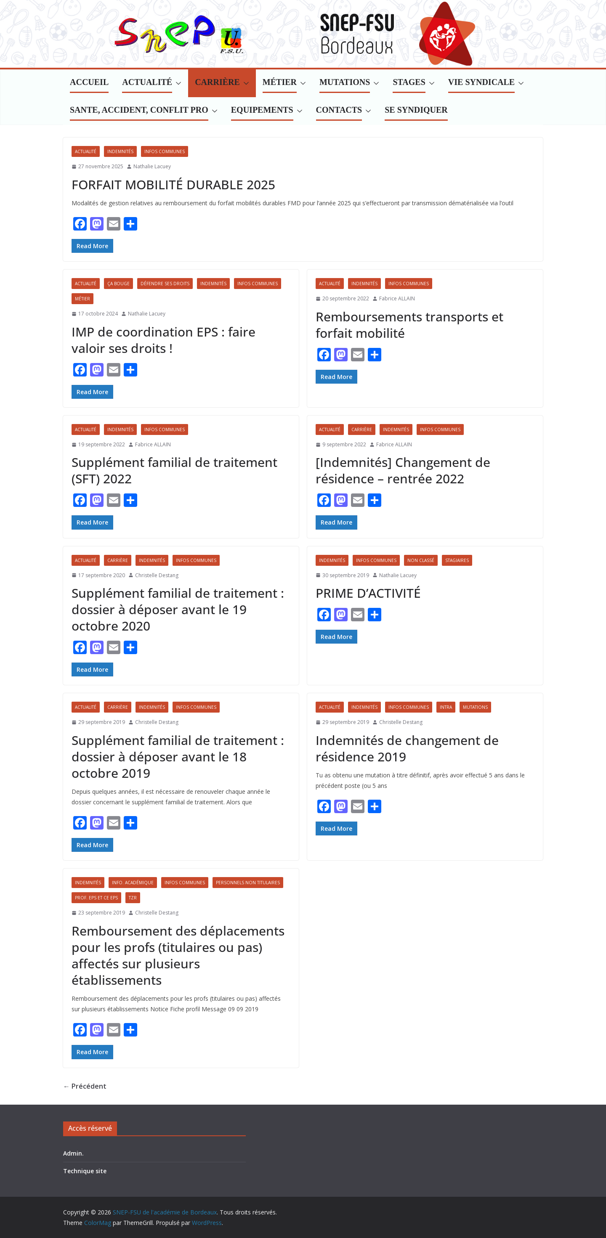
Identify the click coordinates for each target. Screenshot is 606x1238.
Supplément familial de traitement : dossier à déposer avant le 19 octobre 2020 (178, 609)
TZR (133, 898)
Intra (446, 707)
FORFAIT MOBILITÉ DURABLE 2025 (173, 184)
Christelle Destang (156, 575)
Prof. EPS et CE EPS (96, 898)
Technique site (84, 1171)
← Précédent (84, 1086)
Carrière (361, 429)
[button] (176, 83)
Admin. (73, 1153)
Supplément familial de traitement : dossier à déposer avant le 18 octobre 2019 (178, 757)
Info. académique (133, 882)
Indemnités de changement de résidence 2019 (407, 748)
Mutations (475, 707)
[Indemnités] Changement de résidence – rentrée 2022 (403, 470)
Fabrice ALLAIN (397, 298)
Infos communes (164, 151)
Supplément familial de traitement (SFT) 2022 (174, 470)
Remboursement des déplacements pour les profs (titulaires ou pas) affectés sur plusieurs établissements (178, 955)
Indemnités (120, 151)
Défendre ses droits (165, 283)
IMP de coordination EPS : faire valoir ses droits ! (163, 340)
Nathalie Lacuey (152, 166)
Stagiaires (457, 560)
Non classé (420, 560)
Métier (82, 299)
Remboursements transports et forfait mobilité (409, 325)
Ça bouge (118, 283)
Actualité (85, 151)
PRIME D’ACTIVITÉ (368, 593)
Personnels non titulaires (248, 882)
